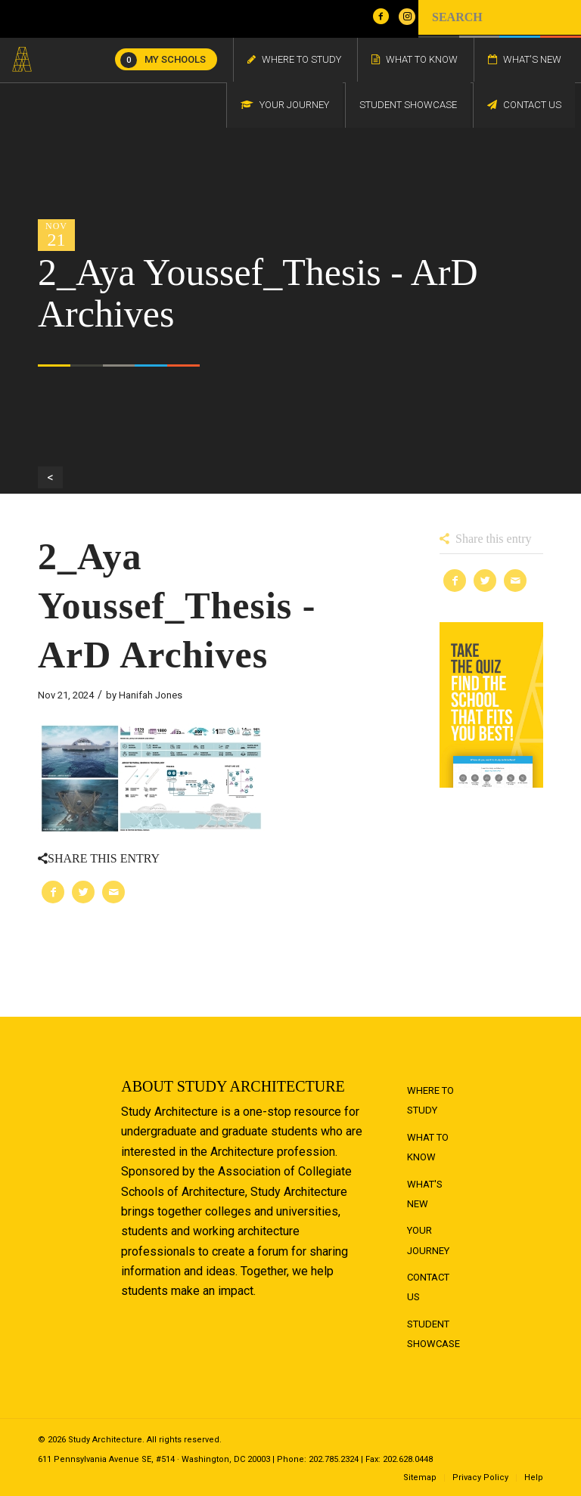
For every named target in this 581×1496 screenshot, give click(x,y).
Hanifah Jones (150, 695)
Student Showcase (433, 1333)
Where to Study (430, 1100)
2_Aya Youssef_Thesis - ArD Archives (176, 605)
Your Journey (428, 1240)
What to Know (428, 1147)
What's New (425, 1194)
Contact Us (428, 1286)
